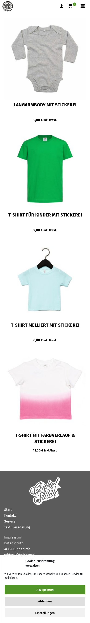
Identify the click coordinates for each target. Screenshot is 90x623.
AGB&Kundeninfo (17, 549)
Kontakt (10, 515)
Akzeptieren (45, 590)
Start (8, 510)
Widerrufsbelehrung (19, 555)
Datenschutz (13, 543)
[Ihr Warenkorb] (72, 6)
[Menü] (82, 6)
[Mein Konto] (61, 6)
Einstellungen (45, 613)
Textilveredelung (17, 527)
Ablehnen (45, 601)
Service (10, 521)
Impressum (12, 537)
